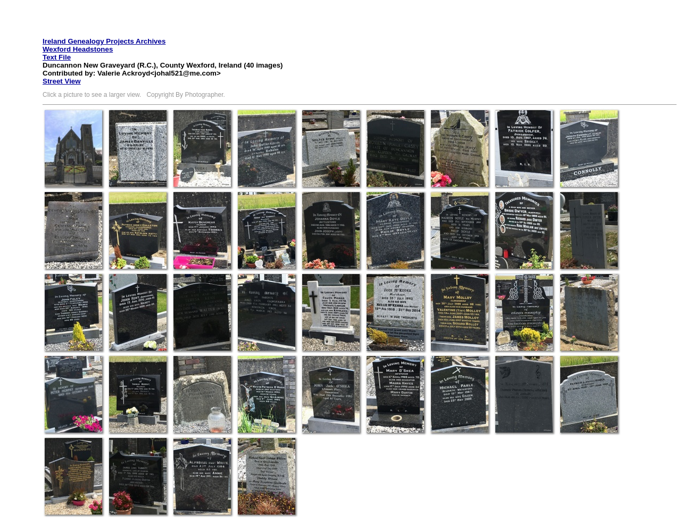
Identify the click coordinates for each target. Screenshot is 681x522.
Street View (62, 81)
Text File (57, 57)
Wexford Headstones (78, 49)
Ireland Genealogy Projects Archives (104, 41)
